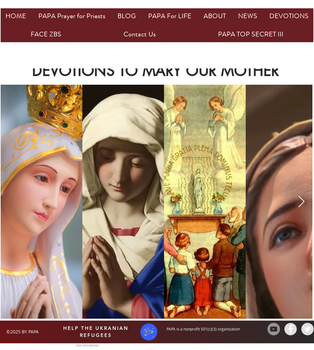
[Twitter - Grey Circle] (307, 329)
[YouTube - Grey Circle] (273, 329)
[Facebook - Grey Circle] (290, 329)
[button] (72, 16)
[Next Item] (301, 202)
